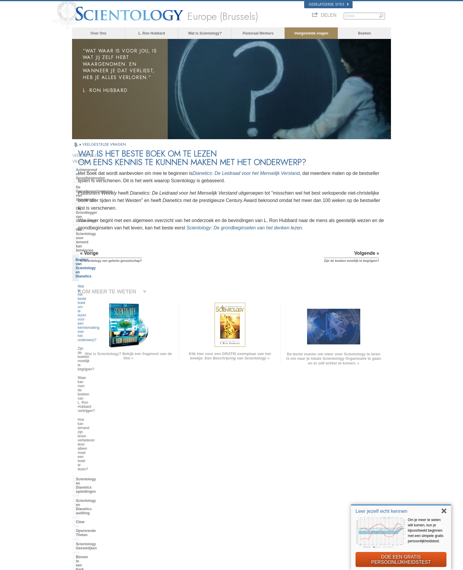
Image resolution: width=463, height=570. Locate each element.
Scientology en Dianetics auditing (104, 297)
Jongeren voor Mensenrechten (326, 533)
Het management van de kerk (100, 372)
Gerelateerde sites (329, 4)
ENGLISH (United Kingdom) (95, 475)
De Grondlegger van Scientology (103, 186)
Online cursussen (230, 499)
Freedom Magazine (318, 510)
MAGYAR (147, 469)
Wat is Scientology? (205, 33)
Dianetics (310, 471)
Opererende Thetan (92, 314)
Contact (223, 510)
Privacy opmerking (276, 564)
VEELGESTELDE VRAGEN (104, 144)
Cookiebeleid (301, 564)
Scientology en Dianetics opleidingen (97, 285)
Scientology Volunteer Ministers (326, 499)
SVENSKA (148, 481)
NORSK (146, 475)
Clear (80, 305)
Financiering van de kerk (97, 403)
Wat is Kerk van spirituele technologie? (97, 392)
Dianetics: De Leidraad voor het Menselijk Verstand (311, 173)
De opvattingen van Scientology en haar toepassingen (103, 343)
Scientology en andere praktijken (103, 354)
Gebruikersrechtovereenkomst (335, 564)
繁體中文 (81, 510)
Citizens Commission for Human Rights (332, 539)
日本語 (80, 499)
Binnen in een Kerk (92, 332)
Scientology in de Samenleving (102, 412)
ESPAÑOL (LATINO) (155, 486)
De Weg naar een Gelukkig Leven (328, 516)
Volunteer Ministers (232, 482)
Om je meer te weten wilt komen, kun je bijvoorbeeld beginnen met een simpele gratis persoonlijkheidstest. (426, 530)
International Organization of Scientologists (334, 505)
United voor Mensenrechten (323, 528)
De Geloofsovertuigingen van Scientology (100, 175)
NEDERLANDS (86, 516)
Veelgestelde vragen (311, 33)
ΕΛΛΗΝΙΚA (149, 498)
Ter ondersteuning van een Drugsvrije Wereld (336, 522)
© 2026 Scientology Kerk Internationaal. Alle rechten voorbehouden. (121, 564)
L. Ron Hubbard (151, 33)
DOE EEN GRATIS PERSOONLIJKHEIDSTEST (401, 559)
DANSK (80, 481)
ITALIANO (148, 503)
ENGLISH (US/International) (95, 469)
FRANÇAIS (83, 486)
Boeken (364, 33)
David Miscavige (315, 487)
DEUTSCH (83, 522)
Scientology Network (318, 476)
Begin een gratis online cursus (325, 493)
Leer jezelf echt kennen (381, 511)
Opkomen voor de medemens (239, 476)
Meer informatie (229, 505)
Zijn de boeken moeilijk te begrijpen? (98, 241)
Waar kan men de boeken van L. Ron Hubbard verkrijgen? (101, 254)
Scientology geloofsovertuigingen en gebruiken (251, 471)
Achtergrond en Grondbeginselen (104, 164)
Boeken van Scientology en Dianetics (99, 210)
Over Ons (98, 33)
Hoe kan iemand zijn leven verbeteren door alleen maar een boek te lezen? (103, 269)
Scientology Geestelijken (97, 323)
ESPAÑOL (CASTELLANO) (160, 492)
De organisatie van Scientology (102, 363)
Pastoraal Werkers (258, 33)
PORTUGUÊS (151, 509)
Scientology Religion (318, 482)
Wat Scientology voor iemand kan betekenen (104, 197)
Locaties (224, 516)
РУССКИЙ (82, 505)
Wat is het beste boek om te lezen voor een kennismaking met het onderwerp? (104, 227)
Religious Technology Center (100, 381)
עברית (80, 492)
